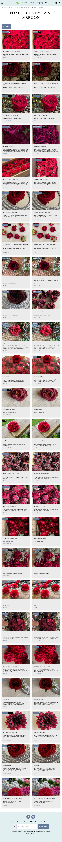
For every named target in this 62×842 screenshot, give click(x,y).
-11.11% (43, 193)
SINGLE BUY (6, 193)
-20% (40, 31)
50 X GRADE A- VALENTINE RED (41, 179)
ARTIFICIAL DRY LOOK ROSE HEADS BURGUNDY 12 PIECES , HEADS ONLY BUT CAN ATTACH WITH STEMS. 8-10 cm (15, 477)
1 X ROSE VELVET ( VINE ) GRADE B (11, 277)
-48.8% (40, 613)
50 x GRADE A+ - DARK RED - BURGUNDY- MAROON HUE (14, 84)
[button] (2, 3)
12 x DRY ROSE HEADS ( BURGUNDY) (11, 473)
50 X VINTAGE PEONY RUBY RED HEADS (12, 569)
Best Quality (5, 453)
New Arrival (5, 779)
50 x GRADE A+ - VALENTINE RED (10, 115)
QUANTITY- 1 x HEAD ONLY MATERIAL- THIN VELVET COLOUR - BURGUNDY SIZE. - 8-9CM (15, 314)
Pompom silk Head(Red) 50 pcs (10, 440)
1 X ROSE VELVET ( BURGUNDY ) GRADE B (12, 311)
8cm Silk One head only (39, 412)
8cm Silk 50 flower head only (9, 412)
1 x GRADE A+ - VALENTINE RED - (41, 115)
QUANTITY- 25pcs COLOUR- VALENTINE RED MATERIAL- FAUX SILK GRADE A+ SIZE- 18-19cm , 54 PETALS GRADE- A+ (46, 670)
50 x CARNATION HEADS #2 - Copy (41, 601)
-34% (9, 225)
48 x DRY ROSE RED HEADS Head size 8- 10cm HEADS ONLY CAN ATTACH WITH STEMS (46, 510)
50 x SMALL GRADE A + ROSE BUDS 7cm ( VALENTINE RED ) (15, 245)
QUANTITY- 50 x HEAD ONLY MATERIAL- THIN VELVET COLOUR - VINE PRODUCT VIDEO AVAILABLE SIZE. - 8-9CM (46, 282)
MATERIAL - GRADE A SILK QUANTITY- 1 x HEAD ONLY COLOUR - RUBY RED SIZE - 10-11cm (46, 572)
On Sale (35, 356)
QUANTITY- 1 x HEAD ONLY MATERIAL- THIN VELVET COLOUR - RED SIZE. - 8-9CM (15, 216)
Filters (6, 26)
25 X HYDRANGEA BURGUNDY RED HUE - (43, 633)
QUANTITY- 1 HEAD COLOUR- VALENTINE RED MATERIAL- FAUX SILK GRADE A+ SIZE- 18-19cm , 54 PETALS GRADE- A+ (15, 670)
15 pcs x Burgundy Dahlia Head (10, 732)
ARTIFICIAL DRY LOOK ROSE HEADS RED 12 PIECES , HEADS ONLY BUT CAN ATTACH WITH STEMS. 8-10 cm (15, 510)
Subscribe (43, 826)
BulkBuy (4, 746)
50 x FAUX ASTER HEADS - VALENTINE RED (13, 798)
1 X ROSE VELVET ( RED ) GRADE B (10, 212)
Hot (3, 679)
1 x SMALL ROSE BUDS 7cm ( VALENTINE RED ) (44, 244)
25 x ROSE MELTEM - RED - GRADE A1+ (42, 51)
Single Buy (5, 323)
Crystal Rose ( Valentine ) (9, 343)
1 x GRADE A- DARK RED (8, 146)
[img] (16, 39)
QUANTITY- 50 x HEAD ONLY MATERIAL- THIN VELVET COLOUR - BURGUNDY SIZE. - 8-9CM (46, 314)
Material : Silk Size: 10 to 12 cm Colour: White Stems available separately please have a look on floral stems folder (14, 444)
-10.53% (10, 713)
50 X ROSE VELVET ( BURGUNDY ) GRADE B (43, 311)
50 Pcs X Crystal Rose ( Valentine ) (41, 343)
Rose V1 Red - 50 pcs (38, 376)
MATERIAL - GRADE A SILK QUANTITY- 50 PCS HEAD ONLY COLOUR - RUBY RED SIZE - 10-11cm (15, 572)
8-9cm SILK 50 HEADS (8, 541)
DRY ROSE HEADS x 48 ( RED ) (40, 506)
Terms (27, 833)
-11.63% (43, 126)
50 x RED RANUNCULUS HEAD (10, 538)
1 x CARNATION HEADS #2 (9, 601)
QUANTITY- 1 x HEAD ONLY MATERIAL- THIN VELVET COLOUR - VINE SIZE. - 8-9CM (15, 282)
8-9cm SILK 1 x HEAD (38, 541)
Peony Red (36, 765)
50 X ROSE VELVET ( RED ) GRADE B (42, 212)
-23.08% (10, 63)
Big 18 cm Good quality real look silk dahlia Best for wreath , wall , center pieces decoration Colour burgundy (14, 736)
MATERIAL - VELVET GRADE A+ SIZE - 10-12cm (13, 87)
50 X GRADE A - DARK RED (40, 146)
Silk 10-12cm (6, 605)
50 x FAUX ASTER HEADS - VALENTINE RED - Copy (45, 798)
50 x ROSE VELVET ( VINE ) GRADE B (42, 277)
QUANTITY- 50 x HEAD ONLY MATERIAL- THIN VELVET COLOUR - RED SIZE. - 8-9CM (46, 216)
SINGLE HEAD (36, 63)
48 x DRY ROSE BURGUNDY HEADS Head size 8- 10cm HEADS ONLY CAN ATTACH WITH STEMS (46, 478)
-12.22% (9, 746)
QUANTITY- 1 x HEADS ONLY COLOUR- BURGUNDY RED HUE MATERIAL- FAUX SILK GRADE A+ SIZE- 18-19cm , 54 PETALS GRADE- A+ (15, 637)
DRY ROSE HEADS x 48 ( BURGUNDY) (42, 473)
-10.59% (10, 549)
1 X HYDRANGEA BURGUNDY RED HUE (12, 633)
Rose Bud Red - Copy (38, 699)
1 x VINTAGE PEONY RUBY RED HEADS (42, 569)
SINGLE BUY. (6, 31)
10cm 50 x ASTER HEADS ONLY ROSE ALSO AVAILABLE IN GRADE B (13, 802)
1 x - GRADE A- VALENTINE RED (10, 179)
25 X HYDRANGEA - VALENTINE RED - (42, 666)
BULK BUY (35, 31)
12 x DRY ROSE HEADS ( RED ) (9, 506)
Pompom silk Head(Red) (39, 440)
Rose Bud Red (6, 699)
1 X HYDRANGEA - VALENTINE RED (11, 666)
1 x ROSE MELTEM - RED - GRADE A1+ (11, 51)
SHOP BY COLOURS (17, 7)
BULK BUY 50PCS (37, 126)
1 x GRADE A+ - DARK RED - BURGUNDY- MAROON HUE (46, 83)
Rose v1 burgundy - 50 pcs (9, 409)
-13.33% (4, 420)
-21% (40, 453)
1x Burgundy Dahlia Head (39, 732)
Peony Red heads (7, 765)
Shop (8, 7)
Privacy (33, 833)
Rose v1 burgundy (38, 409)
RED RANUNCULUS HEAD (40, 538)
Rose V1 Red (6, 376)
